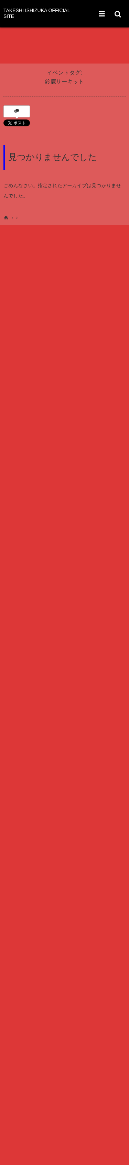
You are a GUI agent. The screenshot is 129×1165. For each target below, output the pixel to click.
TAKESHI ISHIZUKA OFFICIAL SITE (36, 13)
